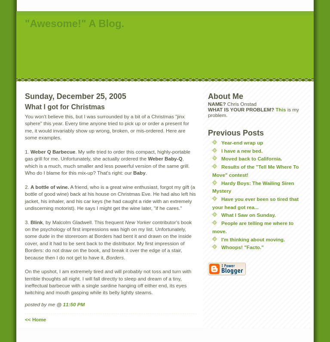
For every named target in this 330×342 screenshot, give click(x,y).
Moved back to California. (251, 158)
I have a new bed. (242, 151)
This (280, 109)
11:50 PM (74, 304)
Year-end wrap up (242, 142)
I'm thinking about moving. (253, 239)
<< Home (35, 319)
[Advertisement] (172, 54)
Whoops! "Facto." (242, 247)
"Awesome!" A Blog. (74, 23)
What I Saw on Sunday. (248, 215)
